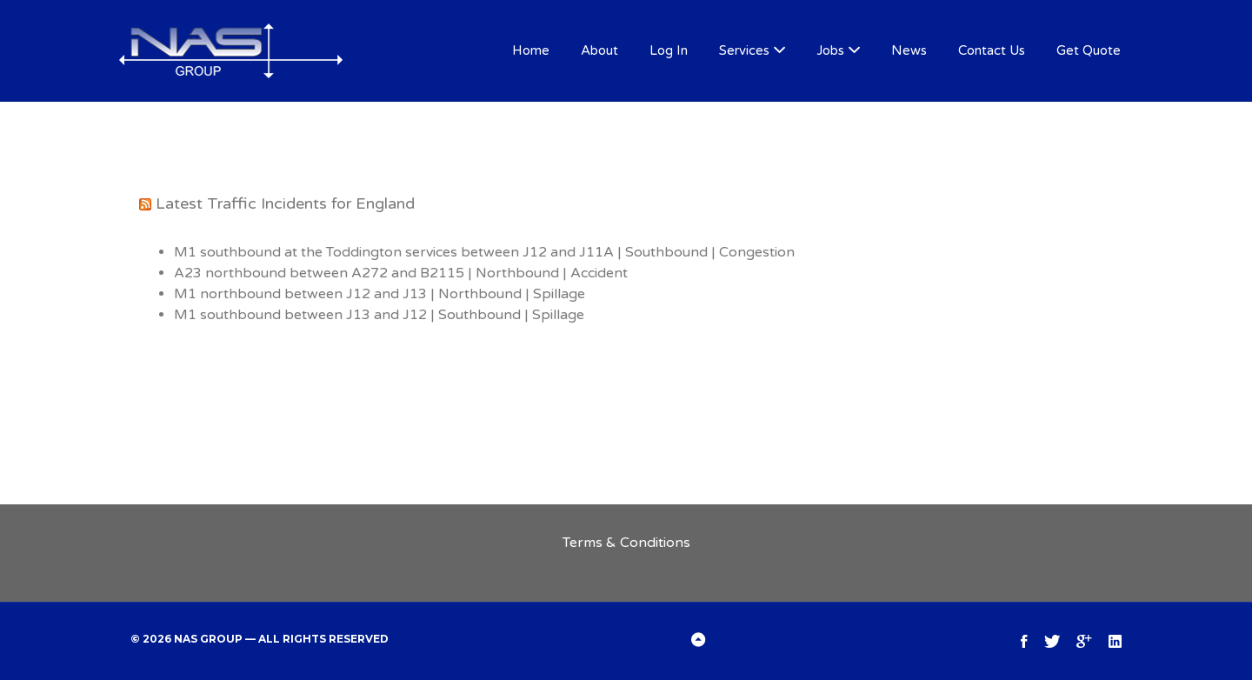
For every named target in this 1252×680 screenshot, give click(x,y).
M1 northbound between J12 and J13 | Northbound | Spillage (379, 294)
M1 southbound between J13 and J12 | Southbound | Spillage (379, 314)
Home (530, 50)
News (909, 50)
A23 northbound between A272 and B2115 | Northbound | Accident (401, 273)
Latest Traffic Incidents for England (285, 203)
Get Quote (1088, 50)
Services (744, 50)
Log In (668, 50)
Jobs (830, 50)
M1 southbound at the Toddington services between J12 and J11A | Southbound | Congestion (484, 252)
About (599, 50)
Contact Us (991, 50)
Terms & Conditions (626, 542)
